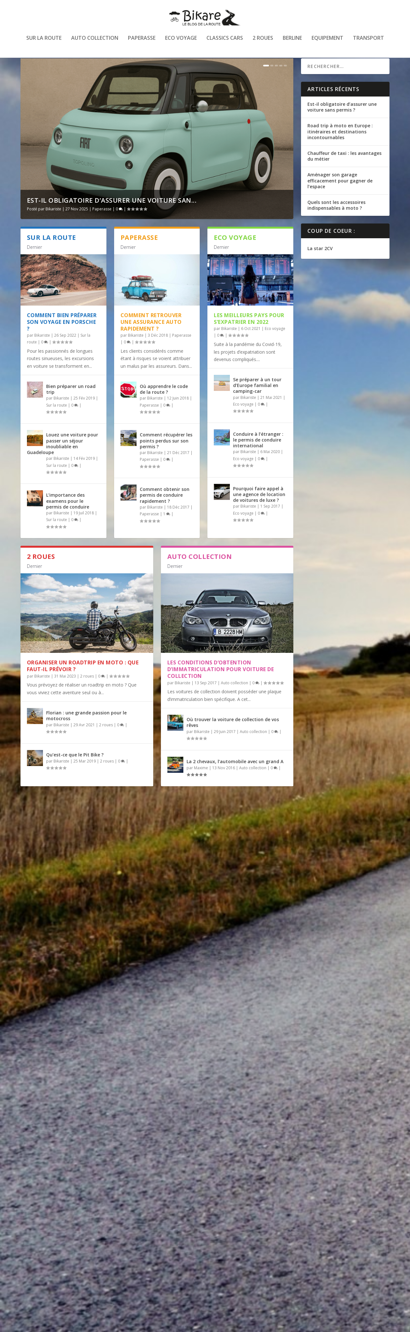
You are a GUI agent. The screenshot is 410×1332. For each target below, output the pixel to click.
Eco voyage (181, 43)
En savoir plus (48, 949)
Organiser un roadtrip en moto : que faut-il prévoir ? (83, 682)
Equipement (327, 43)
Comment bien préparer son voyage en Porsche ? (62, 338)
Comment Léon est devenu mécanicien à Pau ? (86, 1062)
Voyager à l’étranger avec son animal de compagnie (84, 903)
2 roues (263, 43)
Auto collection (94, 43)
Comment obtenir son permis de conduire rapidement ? (164, 511)
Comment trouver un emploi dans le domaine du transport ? (222, 903)
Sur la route (44, 43)
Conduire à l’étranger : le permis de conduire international (258, 456)
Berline (292, 43)
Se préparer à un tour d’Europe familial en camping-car (257, 402)
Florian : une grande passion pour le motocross (86, 732)
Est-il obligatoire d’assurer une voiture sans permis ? (342, 124)
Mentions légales (365, 1324)
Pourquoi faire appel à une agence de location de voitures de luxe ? (259, 511)
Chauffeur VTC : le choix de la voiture (83, 1218)
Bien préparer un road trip (71, 406)
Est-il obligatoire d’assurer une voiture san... (112, 217)
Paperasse (141, 43)
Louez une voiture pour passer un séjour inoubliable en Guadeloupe (62, 460)
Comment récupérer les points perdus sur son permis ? (166, 457)
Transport (368, 43)
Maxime (201, 784)
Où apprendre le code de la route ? (164, 406)
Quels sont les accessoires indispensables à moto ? (336, 222)
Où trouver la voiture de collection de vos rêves (233, 739)
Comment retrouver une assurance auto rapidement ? (151, 338)
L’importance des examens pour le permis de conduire (67, 517)
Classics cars (224, 43)
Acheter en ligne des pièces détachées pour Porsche (222, 1062)
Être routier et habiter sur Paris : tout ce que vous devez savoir (226, 1221)
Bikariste (53, 225)
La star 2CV (320, 265)
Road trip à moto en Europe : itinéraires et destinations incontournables (340, 148)
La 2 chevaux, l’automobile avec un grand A (235, 778)
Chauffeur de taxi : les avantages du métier (344, 173)
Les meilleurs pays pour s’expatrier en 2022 (249, 335)
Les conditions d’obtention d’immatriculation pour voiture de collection (220, 686)
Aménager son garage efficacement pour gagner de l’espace (339, 197)
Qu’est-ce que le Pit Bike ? (75, 771)
